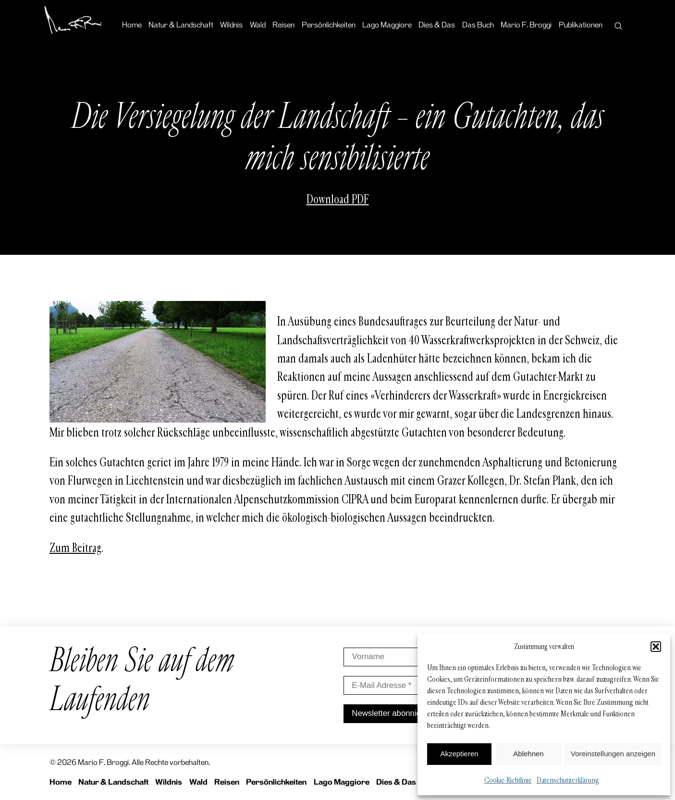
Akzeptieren (459, 754)
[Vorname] (412, 657)
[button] (656, 646)
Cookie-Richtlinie (508, 780)
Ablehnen (528, 754)
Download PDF (338, 199)
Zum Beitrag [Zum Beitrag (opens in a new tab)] (75, 548)
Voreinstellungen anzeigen (613, 754)
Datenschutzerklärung (568, 780)
